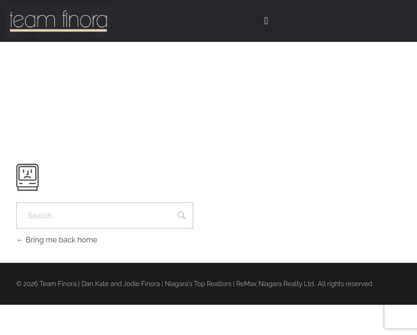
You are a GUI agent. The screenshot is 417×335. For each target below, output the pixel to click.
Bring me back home (56, 239)
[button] (266, 21)
